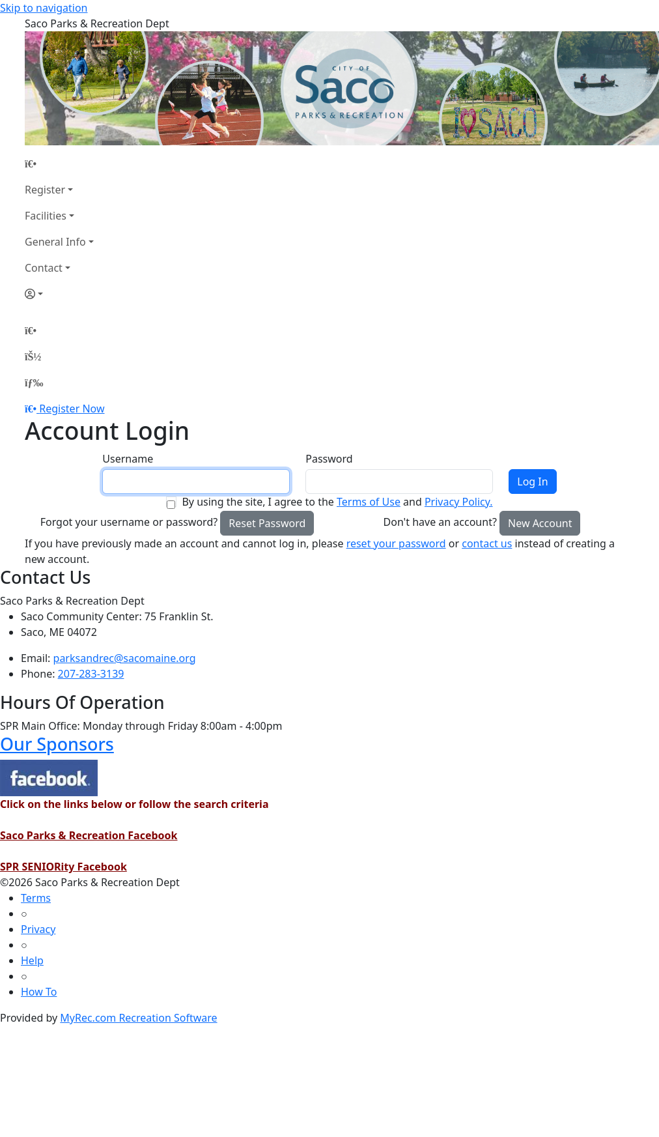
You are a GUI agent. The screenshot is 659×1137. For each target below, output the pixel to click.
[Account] (59, 294)
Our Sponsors (57, 744)
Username (127, 459)
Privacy (38, 929)
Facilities (45, 216)
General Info (55, 242)
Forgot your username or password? (129, 522)
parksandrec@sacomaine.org (124, 658)
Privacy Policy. (459, 502)
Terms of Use (368, 502)
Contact (44, 268)
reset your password (396, 543)
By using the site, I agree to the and (337, 502)
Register (45, 189)
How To (39, 992)
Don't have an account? (440, 522)
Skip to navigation (43, 8)
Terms (36, 898)
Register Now (71, 408)
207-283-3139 (91, 674)
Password (328, 459)
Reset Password (267, 523)
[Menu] (34, 382)
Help (32, 960)
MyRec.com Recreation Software (138, 1018)
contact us (487, 543)
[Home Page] (59, 164)
